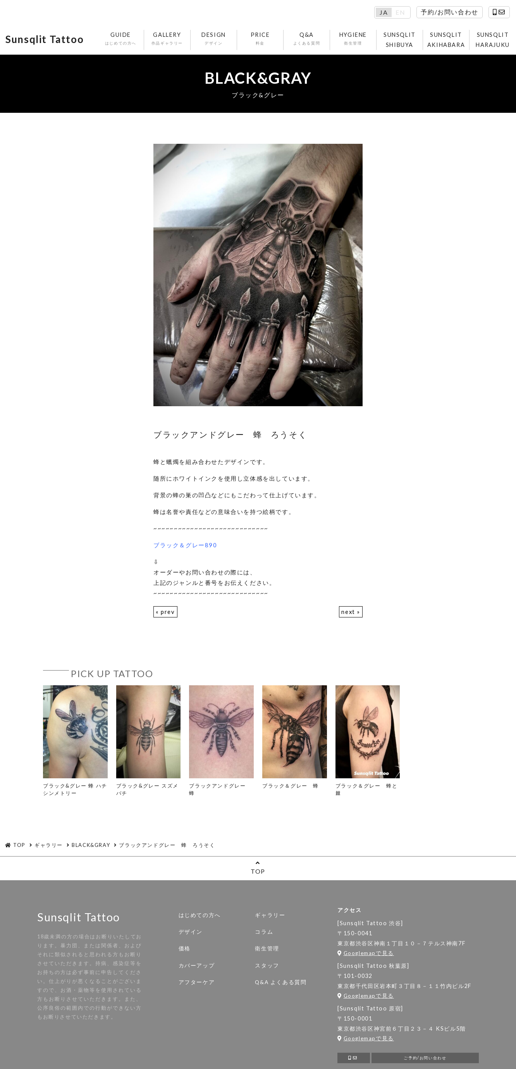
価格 (185, 951)
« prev (165, 613)
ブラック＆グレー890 (185, 546)
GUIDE (129, 39)
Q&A (315, 39)
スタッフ (267, 967)
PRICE (268, 39)
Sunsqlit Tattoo (49, 40)
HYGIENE (361, 39)
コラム (264, 934)
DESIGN (222, 39)
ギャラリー (270, 917)
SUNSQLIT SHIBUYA (408, 40)
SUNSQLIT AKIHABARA (454, 40)
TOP (258, 869)
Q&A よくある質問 (280, 984)
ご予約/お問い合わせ (425, 1061)
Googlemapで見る (365, 955)
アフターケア (197, 984)
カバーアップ (197, 967)
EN (400, 12)
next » (350, 613)
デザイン (191, 934)
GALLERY (175, 39)
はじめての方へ (200, 917)
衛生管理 (267, 951)
